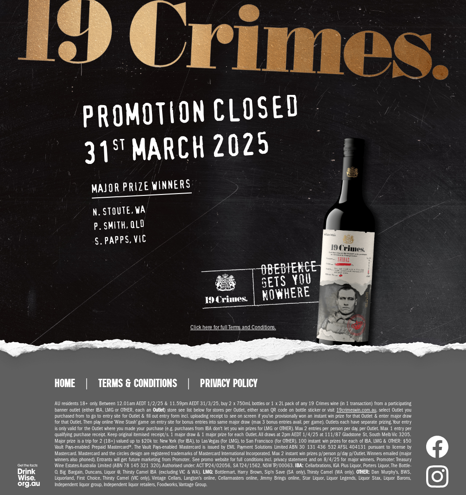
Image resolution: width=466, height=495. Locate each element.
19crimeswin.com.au (356, 410)
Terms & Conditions (137, 383)
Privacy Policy (229, 383)
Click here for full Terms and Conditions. (233, 327)
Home (65, 383)
